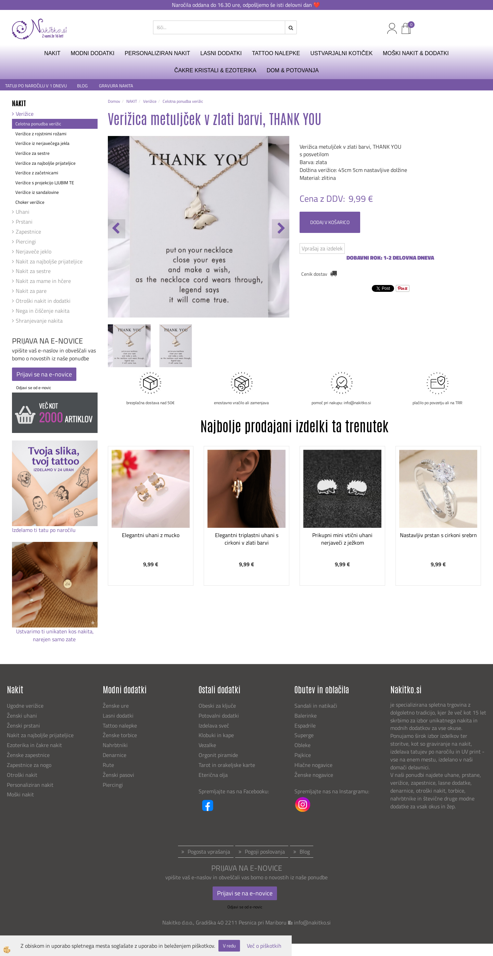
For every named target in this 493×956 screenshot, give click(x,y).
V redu (229, 945)
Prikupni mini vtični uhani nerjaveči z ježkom (342, 539)
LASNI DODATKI (221, 53)
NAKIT (52, 53)
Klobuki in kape (216, 735)
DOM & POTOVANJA (293, 70)
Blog (305, 851)
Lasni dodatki (118, 715)
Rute (108, 765)
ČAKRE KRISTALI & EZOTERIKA (215, 70)
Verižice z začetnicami (36, 172)
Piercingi (26, 241)
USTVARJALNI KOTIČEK (341, 53)
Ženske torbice (120, 735)
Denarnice (114, 755)
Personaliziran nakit (30, 785)
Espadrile (305, 725)
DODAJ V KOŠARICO (330, 222)
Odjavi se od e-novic (33, 387)
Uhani (22, 212)
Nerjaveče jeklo (33, 251)
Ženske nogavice (313, 775)
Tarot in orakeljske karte (227, 765)
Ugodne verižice (25, 706)
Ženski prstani (24, 725)
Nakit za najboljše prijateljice (49, 261)
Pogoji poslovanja (265, 851)
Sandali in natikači (316, 706)
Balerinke (305, 715)
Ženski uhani (22, 715)
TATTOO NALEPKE (276, 53)
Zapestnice (28, 231)
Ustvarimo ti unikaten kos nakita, (55, 631)
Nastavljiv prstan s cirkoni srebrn (438, 535)
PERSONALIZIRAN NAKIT (157, 53)
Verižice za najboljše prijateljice (45, 163)
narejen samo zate (55, 639)
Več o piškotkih (264, 946)
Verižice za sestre (32, 153)
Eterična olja (213, 775)
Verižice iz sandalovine (37, 192)
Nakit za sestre (33, 271)
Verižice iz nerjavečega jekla (42, 143)
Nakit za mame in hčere (43, 281)
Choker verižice (30, 202)
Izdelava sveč (214, 725)
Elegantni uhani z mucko (150, 535)
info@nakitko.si (312, 922)
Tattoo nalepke (120, 725)
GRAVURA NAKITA (116, 86)
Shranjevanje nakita (39, 320)
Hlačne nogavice (313, 765)
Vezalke (207, 745)
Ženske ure (116, 706)
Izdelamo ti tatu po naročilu (44, 530)
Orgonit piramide (218, 755)
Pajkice (302, 755)
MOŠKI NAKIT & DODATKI (415, 53)
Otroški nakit (22, 775)
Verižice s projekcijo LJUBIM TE (44, 182)
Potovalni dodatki (219, 715)
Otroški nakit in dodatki (43, 301)
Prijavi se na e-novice (44, 374)
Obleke (302, 745)
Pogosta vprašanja (209, 851)
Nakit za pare (31, 291)
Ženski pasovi (119, 775)
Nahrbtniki (115, 745)
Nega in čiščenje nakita (42, 311)
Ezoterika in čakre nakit (35, 745)
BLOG (83, 86)
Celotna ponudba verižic (38, 123)
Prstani (24, 222)
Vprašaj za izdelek (322, 248)
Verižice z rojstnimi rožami (40, 133)
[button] (280, 228)
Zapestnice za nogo (30, 765)
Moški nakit (21, 794)
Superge (304, 735)
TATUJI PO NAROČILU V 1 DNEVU (36, 86)
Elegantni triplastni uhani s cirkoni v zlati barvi (246, 539)
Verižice (25, 114)
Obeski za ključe (217, 706)
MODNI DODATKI (92, 53)
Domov (114, 101)
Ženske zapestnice (29, 755)
